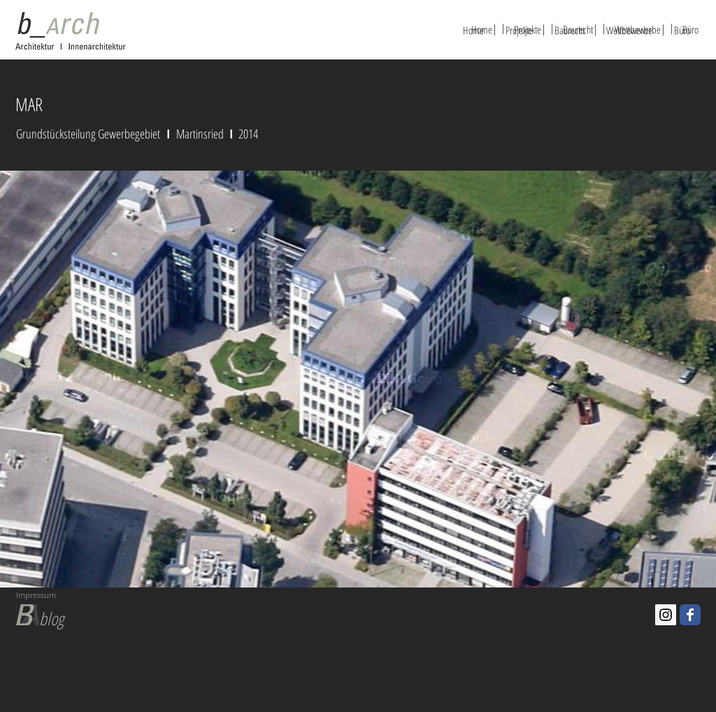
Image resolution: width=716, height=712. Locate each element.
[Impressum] (78, 595)
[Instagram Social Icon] (665, 614)
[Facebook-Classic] (690, 614)
